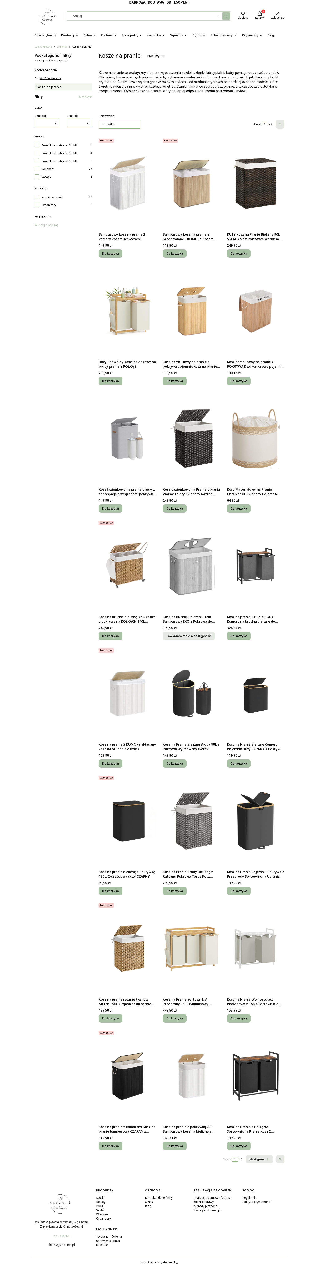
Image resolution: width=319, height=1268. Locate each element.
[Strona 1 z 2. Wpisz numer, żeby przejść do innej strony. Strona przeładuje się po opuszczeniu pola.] (265, 124)
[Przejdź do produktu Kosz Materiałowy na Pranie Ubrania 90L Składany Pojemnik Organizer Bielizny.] (255, 438)
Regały (100, 1202)
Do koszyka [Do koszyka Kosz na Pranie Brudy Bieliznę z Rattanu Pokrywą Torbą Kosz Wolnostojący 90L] (174, 891)
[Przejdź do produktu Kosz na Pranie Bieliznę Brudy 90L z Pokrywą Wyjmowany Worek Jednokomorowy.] (191, 693)
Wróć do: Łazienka (48, 78)
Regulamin (249, 1198)
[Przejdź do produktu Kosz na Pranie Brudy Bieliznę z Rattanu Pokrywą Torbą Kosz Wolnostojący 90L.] (191, 821)
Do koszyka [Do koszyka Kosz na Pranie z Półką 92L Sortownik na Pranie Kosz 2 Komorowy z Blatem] (239, 1146)
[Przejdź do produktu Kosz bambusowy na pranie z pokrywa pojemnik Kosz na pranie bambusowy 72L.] (191, 311)
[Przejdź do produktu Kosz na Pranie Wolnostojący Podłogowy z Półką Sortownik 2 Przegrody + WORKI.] (255, 948)
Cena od (40, 116)
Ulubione (102, 1245)
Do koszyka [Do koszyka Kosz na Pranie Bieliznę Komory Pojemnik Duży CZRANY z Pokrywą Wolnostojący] (239, 763)
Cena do (72, 116)
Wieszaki (102, 1214)
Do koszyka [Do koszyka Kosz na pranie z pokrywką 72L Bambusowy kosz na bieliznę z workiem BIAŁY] (174, 1146)
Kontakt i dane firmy (159, 1198)
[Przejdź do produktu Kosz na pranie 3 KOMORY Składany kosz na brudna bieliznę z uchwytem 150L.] (127, 693)
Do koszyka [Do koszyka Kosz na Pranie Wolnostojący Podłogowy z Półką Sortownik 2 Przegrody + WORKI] (239, 1018)
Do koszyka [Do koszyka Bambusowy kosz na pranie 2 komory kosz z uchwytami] (110, 253)
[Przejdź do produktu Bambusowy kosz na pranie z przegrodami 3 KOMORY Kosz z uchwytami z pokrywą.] (191, 183)
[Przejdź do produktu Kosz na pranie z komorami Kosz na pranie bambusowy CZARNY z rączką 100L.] (127, 1076)
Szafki (100, 1210)
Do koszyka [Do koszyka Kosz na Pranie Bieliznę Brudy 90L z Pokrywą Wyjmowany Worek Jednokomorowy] (174, 763)
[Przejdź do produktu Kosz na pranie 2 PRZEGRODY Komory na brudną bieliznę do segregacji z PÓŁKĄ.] (255, 566)
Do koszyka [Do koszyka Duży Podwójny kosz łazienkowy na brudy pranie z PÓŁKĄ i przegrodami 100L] (110, 381)
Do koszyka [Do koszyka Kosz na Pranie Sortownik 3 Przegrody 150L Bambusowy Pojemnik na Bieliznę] (174, 1018)
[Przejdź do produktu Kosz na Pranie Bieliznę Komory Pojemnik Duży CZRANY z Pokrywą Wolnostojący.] (255, 693)
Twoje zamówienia (109, 1236)
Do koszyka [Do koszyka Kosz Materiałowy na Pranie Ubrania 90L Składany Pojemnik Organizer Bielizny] (239, 508)
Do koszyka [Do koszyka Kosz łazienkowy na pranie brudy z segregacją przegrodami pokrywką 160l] (110, 508)
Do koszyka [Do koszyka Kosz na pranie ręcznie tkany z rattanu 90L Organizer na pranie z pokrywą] (110, 1018)
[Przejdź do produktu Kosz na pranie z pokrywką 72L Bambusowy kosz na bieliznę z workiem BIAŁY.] (191, 1076)
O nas (149, 1202)
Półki (99, 1206)
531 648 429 (62, 1235)
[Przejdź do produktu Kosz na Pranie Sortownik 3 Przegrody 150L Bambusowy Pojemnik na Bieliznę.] (191, 948)
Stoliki (100, 1198)
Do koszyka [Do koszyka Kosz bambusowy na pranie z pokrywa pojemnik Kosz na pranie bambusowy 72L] (174, 381)
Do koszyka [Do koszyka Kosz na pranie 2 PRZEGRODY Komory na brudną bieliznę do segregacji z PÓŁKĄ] (239, 636)
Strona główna (43, 46)
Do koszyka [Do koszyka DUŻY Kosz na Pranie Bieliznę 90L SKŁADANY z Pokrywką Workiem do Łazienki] (239, 253)
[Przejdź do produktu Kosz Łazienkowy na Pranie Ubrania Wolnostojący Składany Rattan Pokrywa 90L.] (191, 438)
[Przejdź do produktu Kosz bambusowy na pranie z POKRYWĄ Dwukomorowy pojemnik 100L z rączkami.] (255, 311)
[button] (226, 16)
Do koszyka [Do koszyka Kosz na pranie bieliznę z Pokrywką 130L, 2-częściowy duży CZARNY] (110, 891)
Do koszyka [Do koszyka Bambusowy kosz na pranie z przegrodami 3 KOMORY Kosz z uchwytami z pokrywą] (174, 253)
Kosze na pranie (52, 197)
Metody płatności (206, 1206)
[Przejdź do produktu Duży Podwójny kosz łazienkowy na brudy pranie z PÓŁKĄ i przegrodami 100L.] (127, 311)
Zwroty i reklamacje (207, 1210)
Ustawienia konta (108, 1241)
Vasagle (46, 177)
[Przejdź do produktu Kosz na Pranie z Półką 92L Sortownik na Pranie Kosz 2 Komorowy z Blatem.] (255, 1076)
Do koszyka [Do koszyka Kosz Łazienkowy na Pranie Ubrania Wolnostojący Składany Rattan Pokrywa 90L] (174, 508)
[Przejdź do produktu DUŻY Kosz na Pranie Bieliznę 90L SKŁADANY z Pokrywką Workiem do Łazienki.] (255, 183)
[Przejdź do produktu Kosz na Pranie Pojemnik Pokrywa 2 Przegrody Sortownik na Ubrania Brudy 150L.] (255, 821)
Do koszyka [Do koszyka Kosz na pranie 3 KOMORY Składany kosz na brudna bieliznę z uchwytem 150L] (110, 763)
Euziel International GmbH (59, 145)
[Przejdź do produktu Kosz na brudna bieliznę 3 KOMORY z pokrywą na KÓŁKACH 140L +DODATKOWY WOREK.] (127, 566)
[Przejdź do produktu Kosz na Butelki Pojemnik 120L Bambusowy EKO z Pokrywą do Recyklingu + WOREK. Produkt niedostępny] (191, 566)
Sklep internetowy (158, 1262)
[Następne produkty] (259, 1159)
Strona (257, 124)
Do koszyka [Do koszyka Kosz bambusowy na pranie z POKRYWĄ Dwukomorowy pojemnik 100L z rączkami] (239, 381)
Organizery (48, 205)
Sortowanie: (107, 116)
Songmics (48, 169)
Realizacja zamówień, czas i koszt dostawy (212, 1200)
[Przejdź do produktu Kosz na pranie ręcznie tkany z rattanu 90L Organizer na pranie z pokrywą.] (127, 948)
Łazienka (62, 46)
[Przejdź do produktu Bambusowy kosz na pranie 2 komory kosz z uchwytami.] (127, 183)
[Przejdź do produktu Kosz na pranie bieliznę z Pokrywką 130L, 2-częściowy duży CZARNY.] (127, 821)
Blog (148, 1206)
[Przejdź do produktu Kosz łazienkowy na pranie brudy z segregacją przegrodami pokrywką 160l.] (127, 438)
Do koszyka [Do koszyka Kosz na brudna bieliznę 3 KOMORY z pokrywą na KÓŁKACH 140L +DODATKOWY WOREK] (110, 636)
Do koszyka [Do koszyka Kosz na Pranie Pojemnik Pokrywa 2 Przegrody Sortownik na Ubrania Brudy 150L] (239, 891)
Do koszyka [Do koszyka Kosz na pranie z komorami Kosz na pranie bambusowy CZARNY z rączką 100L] (110, 1146)
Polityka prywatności (256, 1202)
